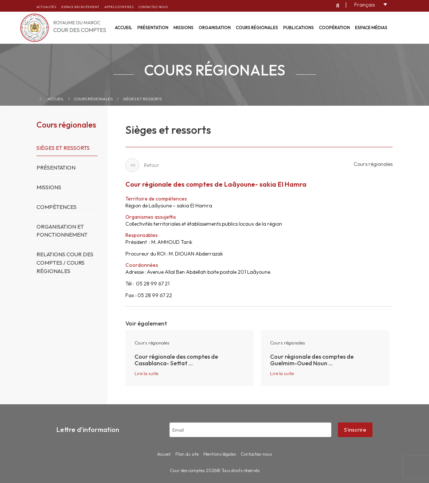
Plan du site (187, 454)
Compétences (56, 206)
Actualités (46, 7)
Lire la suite (146, 373)
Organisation (215, 27)
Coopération (334, 27)
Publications (298, 27)
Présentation (152, 27)
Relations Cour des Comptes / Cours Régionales (64, 262)
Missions (183, 27)
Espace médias (371, 27)
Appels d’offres (118, 7)
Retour (142, 165)
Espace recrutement (80, 7)
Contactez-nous (153, 7)
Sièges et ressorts (142, 98)
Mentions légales (219, 454)
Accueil (55, 98)
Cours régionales (257, 27)
